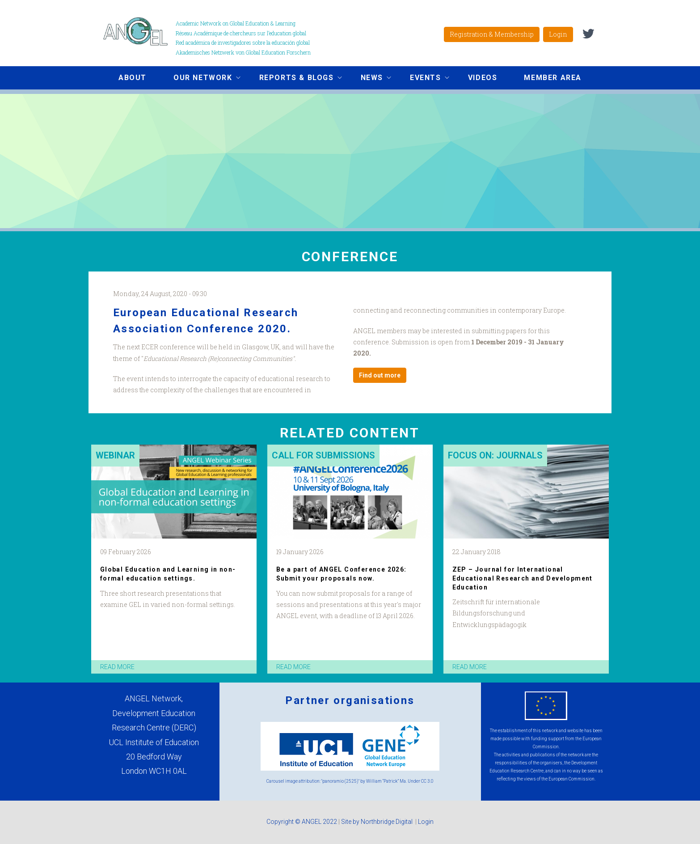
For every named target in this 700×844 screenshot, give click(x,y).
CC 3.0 (427, 781)
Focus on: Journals (495, 455)
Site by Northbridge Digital (377, 821)
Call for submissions (323, 455)
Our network (200, 78)
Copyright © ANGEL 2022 (301, 821)
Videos (483, 77)
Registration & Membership (492, 34)
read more (117, 666)
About (132, 77)
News (369, 78)
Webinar (115, 455)
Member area (553, 77)
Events (422, 78)
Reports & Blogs (294, 78)
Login (558, 34)
